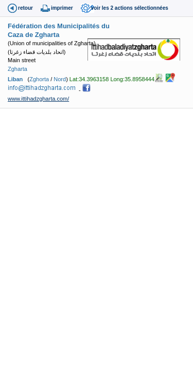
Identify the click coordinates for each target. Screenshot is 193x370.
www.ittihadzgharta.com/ (38, 99)
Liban (15, 79)
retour (25, 8)
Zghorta (39, 79)
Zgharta (17, 69)
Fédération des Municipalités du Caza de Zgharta (59, 30)
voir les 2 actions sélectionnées (129, 8)
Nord (60, 79)
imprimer (62, 8)
